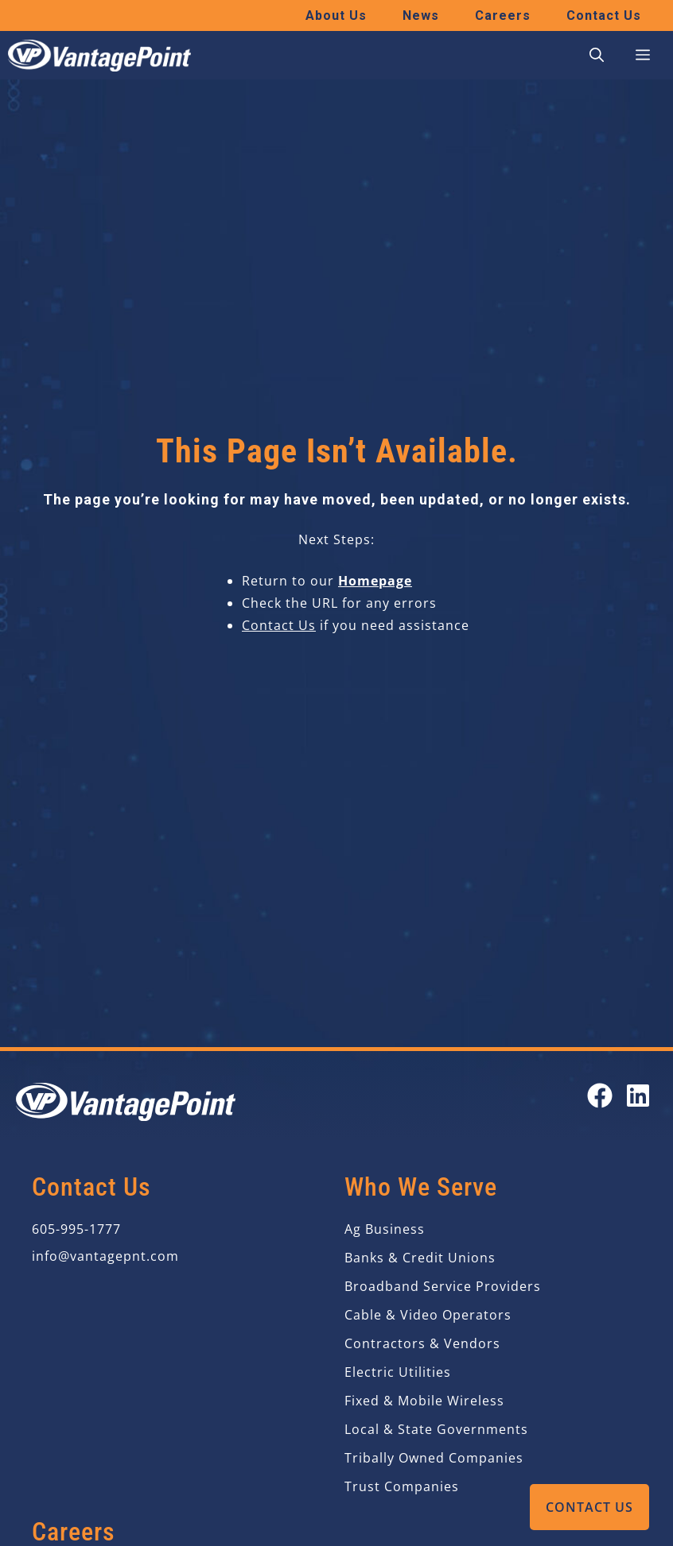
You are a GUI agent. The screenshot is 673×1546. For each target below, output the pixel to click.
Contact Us (589, 1507)
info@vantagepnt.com (105, 1256)
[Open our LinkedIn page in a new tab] (638, 1095)
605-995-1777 (76, 1229)
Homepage (375, 580)
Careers (503, 15)
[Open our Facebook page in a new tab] (600, 1095)
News (421, 15)
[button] (597, 55)
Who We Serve (420, 1187)
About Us (336, 15)
